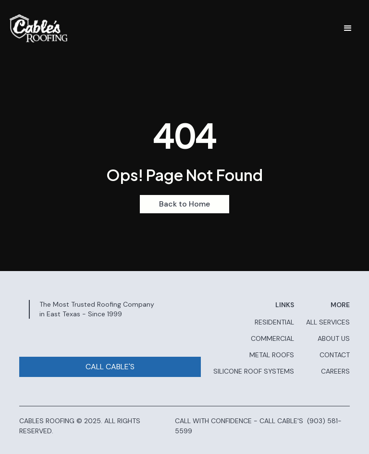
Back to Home (184, 204)
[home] (38, 28)
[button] (347, 28)
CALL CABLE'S (110, 367)
